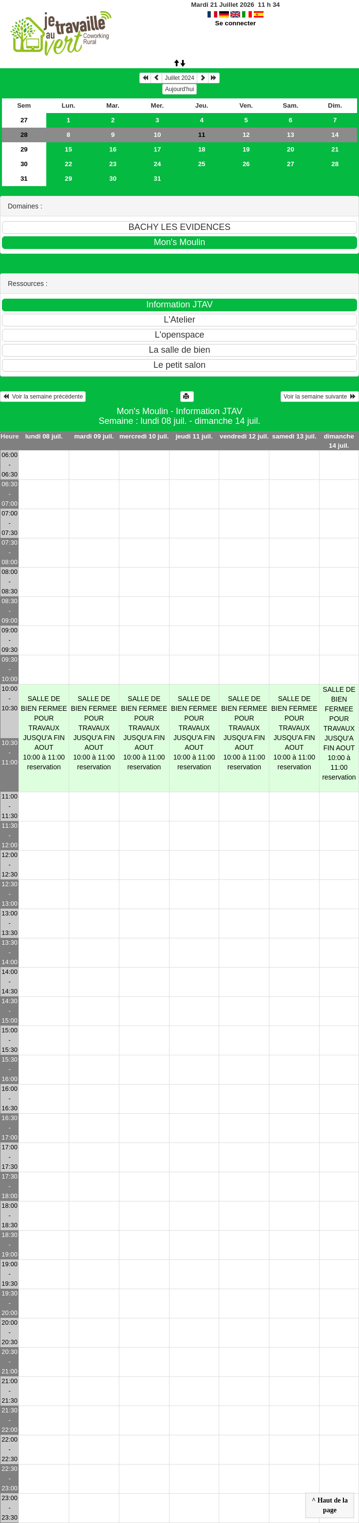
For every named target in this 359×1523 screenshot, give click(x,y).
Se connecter (235, 23)
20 (290, 149)
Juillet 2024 (179, 78)
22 (68, 164)
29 (24, 149)
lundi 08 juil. (44, 436)
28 (24, 134)
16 (112, 149)
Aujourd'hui (179, 89)
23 (112, 164)
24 (157, 164)
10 (157, 134)
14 (335, 134)
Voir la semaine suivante (319, 396)
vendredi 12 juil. (244, 436)
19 (246, 149)
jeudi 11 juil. (193, 436)
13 (290, 134)
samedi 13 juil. (294, 436)
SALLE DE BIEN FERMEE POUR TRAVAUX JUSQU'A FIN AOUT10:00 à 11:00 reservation (44, 733)
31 (24, 178)
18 (202, 149)
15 (68, 149)
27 (24, 120)
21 (335, 149)
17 (157, 149)
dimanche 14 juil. (339, 441)
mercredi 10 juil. (144, 436)
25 (202, 164)
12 (246, 134)
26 (246, 164)
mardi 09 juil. (93, 436)
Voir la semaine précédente (43, 396)
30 (24, 164)
